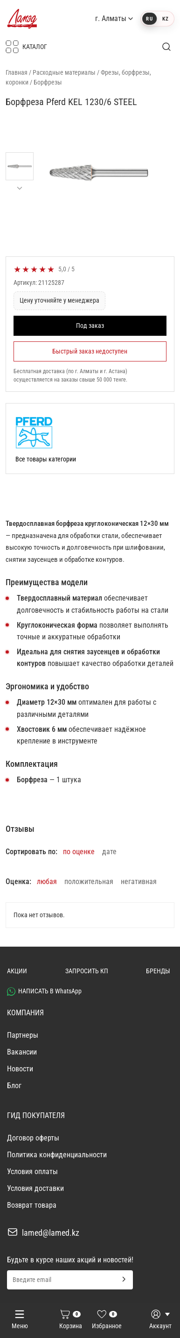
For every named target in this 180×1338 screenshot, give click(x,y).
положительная (88, 881)
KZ (165, 19)
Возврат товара (31, 1205)
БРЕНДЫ (158, 971)
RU (149, 19)
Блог (14, 1085)
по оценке (79, 851)
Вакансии (22, 1052)
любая (47, 881)
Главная (17, 72)
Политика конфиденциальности (57, 1154)
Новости (20, 1068)
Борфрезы (48, 82)
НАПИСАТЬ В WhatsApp (44, 991)
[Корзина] (70, 1320)
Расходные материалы (64, 72)
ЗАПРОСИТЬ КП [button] (86, 971)
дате (109, 851)
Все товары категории (45, 459)
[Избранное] (107, 1320)
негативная (139, 881)
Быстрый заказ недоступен (89, 351)
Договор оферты (33, 1137)
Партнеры (22, 1035)
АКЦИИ (17, 971)
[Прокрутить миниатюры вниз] (19, 188)
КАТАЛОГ (26, 46)
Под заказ (90, 325)
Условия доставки (35, 1188)
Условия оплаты (32, 1171)
